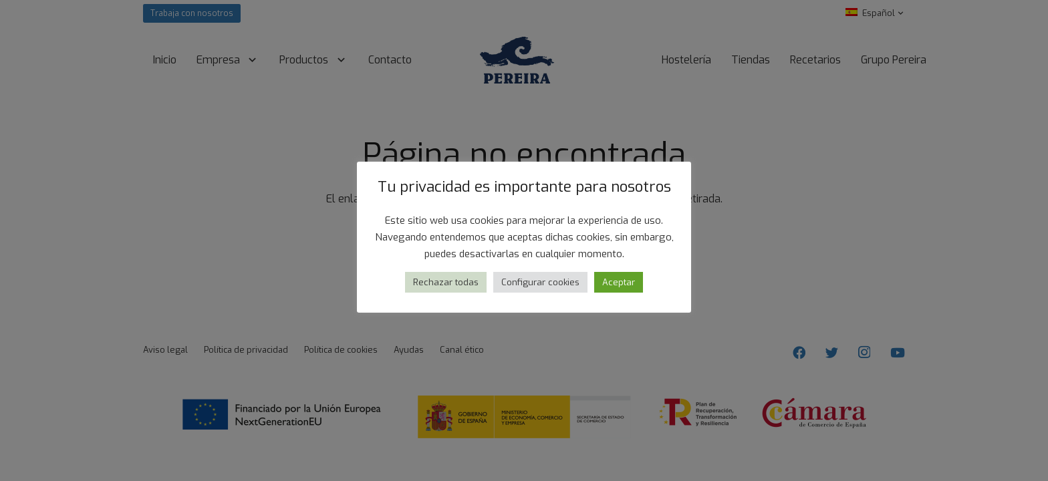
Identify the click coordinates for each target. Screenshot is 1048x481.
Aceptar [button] (618, 282)
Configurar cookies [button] (540, 282)
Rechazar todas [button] (446, 282)
